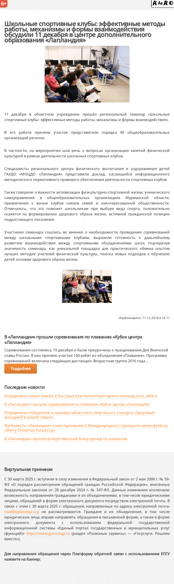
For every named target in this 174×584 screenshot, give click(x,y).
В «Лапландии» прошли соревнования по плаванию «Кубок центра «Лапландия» (77, 404)
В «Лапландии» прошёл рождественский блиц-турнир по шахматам (65, 438)
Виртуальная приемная (28, 469)
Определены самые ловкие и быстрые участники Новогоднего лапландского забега (80, 395)
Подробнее (20, 368)
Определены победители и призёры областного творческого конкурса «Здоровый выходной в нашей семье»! (79, 415)
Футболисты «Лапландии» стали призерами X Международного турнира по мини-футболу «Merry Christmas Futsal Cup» (86, 428)
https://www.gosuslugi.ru (48, 533)
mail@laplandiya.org (21, 511)
